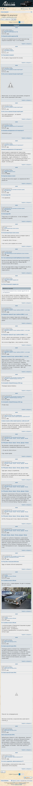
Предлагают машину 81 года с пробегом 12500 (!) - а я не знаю (17, 310)
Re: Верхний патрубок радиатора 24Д (9, 36)
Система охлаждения (9, 30)
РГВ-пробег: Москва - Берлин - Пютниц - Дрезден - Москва (16, 438)
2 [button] (21, 22)
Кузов (6, 227)
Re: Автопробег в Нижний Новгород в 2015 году (11, 383)
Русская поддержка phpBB (16, 784)
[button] (23, 22)
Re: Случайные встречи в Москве (8, 580)
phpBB (13, 782)
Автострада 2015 (7, 190)
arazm (16, 27)
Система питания (8, 252)
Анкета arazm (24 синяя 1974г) (10, 641)
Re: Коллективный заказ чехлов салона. (10, 232)
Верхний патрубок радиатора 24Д (11, 31)
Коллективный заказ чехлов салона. (11, 228)
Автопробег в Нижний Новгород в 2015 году (13, 378)
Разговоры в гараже (9, 49)
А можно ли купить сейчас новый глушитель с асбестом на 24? (17, 416)
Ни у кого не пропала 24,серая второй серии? (13, 69)
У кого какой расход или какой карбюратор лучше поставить (16, 253)
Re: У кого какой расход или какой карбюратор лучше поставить (15, 257)
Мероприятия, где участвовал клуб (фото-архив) (15, 189)
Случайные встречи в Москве (10, 576)
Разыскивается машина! (9, 50)
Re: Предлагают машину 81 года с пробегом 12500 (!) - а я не (14, 314)
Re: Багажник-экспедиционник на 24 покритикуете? (12, 130)
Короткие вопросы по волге (9, 171)
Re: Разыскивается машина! (7, 55)
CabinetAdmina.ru (22, 783)
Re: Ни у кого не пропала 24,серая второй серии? (12, 73)
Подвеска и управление (9, 755)
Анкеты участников (8, 640)
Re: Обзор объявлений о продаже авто (9, 284)
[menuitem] (4, 9)
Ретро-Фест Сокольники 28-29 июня (11, 557)
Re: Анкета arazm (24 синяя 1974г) (8, 646)
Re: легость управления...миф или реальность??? (12, 761)
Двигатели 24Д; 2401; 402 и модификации (13, 415)
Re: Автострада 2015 (5, 194)
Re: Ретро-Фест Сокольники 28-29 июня (10, 561)
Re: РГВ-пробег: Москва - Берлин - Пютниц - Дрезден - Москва (15, 442)
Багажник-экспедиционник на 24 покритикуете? (13, 126)
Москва (6, 575)
